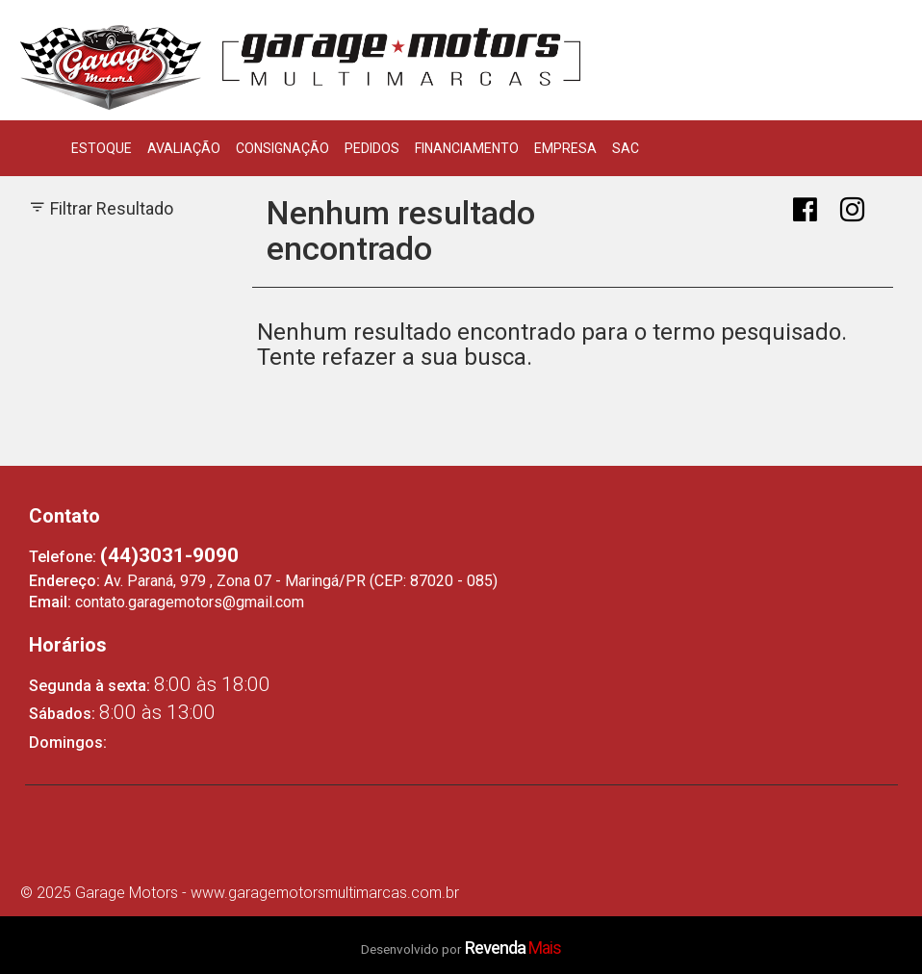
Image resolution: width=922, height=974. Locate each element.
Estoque (101, 148)
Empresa (565, 148)
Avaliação (183, 148)
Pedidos (372, 148)
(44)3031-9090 (169, 555)
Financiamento (467, 148)
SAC (625, 148)
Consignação (282, 148)
